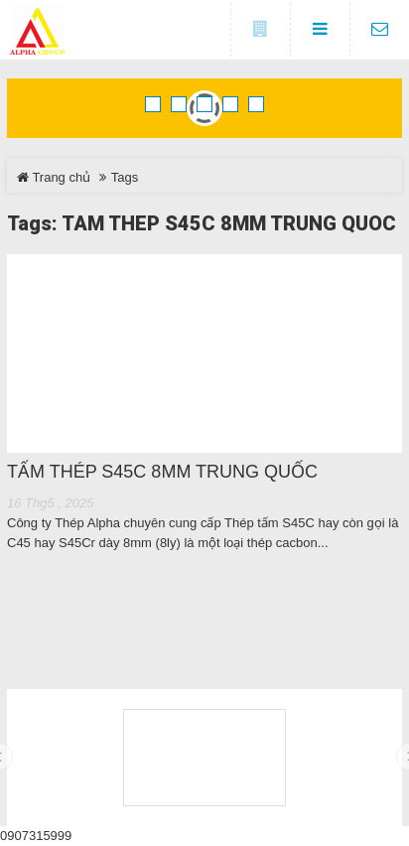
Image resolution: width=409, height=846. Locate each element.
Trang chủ (53, 177)
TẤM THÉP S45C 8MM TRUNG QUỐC (162, 472)
